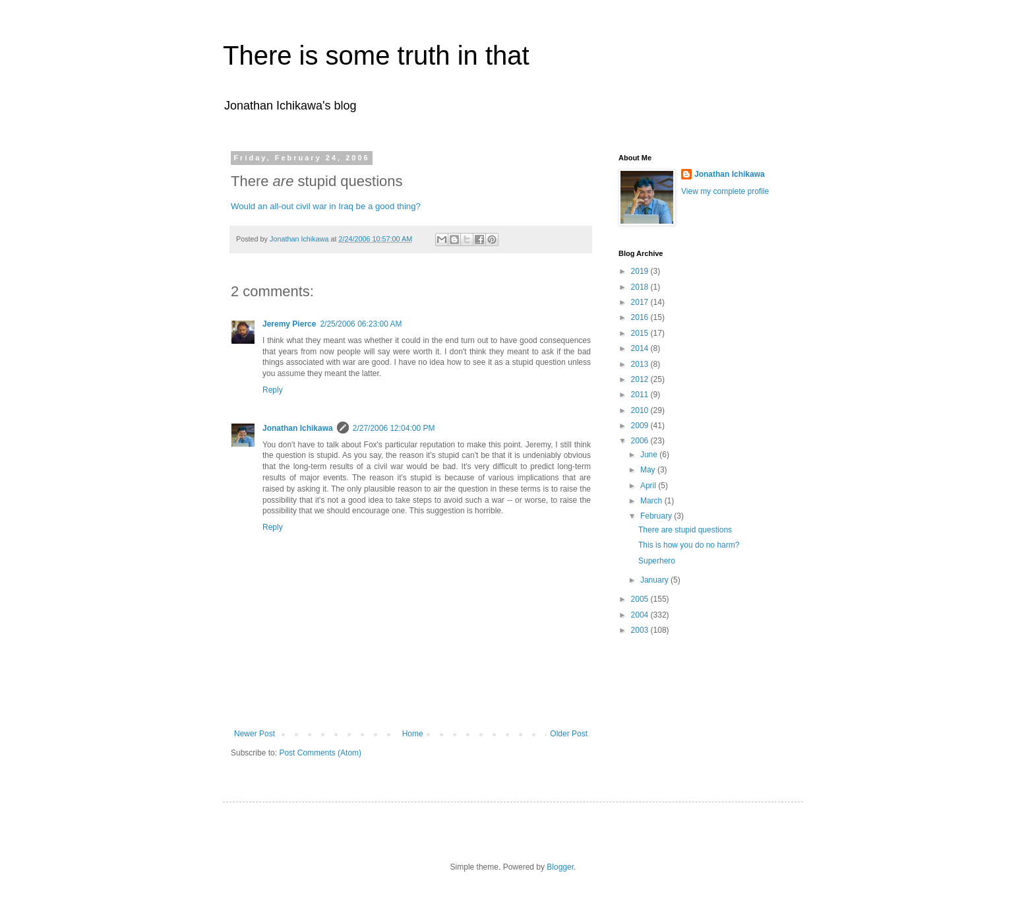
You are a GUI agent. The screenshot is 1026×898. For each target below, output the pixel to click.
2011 (641, 394)
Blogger (560, 867)
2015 (641, 333)
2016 (641, 317)
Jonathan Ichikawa (297, 428)
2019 (641, 271)
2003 (641, 630)
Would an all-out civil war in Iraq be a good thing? (326, 206)
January (655, 580)
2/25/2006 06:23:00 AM (361, 324)
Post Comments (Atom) (320, 752)
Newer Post (254, 733)
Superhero (656, 560)
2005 (641, 599)
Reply (272, 390)
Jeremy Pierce (289, 324)
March (652, 500)
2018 (641, 287)
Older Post (569, 733)
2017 (641, 302)
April (649, 485)
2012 (641, 379)
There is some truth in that (376, 55)
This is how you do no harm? (688, 545)
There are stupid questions (685, 529)
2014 (641, 348)
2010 (641, 410)
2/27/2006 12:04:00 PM (394, 428)
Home (412, 733)
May (648, 469)
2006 (641, 440)
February (657, 516)
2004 (641, 615)
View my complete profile (725, 191)
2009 (641, 425)
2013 (641, 364)
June (649, 454)
